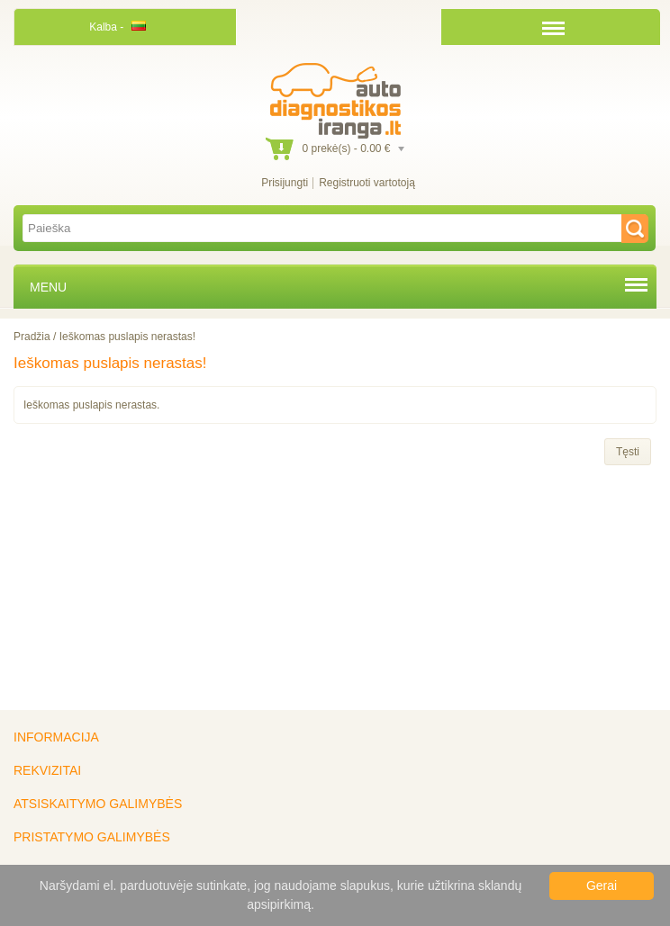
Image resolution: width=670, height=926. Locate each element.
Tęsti (627, 451)
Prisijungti (284, 182)
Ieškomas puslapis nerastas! (127, 336)
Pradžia (32, 336)
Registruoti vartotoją (367, 182)
